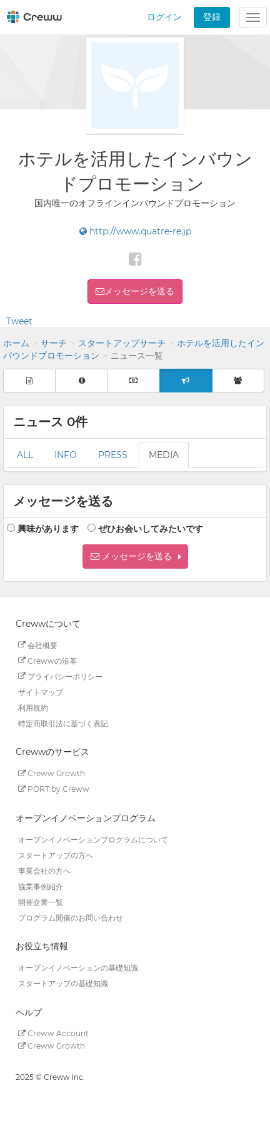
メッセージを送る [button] (139, 291)
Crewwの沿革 (47, 660)
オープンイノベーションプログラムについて (93, 839)
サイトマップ (40, 691)
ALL (25, 455)
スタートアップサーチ (122, 343)
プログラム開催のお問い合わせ (70, 917)
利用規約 (33, 707)
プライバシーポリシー (60, 676)
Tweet (19, 321)
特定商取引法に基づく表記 (63, 722)
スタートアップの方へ (55, 854)
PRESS (113, 455)
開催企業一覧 (40, 901)
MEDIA (164, 455)
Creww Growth (51, 773)
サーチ (54, 343)
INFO (65, 455)
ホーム (16, 343)
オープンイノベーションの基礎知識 (78, 967)
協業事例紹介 (40, 886)
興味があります (48, 528)
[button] (135, 556)
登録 (212, 16)
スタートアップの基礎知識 (63, 983)
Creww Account (53, 1033)
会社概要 (38, 644)
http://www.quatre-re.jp (135, 231)
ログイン (164, 16)
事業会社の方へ (44, 870)
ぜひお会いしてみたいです (150, 528)
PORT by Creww (53, 789)
